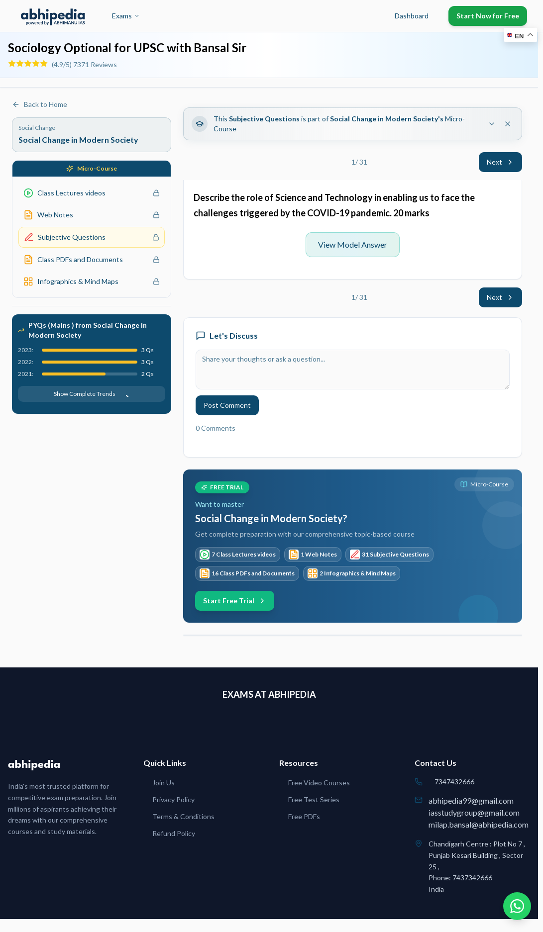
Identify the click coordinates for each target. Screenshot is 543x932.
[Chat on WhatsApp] (517, 906)
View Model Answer (352, 244)
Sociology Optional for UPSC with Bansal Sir (127, 47)
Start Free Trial (234, 600)
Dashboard (412, 15)
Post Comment (227, 405)
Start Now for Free (487, 15)
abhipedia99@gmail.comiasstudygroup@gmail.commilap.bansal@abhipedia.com (479, 812)
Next (500, 162)
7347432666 (454, 781)
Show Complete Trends (91, 393)
